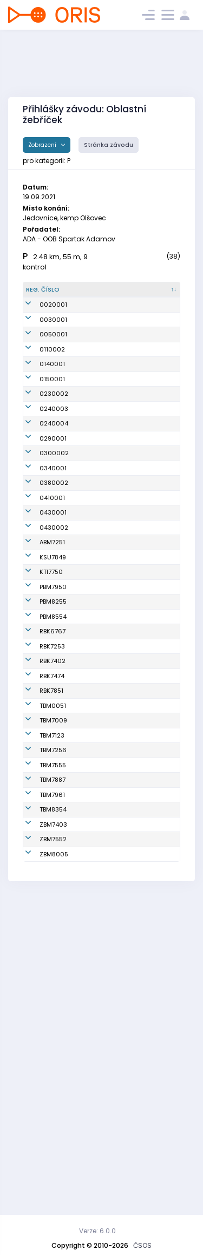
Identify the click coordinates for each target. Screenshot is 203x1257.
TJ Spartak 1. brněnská (145, 734)
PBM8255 (53, 757)
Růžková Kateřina (89, 781)
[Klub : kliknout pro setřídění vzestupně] (152, 294)
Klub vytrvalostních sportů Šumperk (150, 673)
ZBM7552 (53, 1137)
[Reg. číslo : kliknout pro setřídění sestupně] (48, 294)
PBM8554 (53, 781)
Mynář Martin (96, 1114)
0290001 (53, 505)
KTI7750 (51, 705)
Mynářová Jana (91, 1138)
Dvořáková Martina (92, 829)
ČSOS (142, 1245)
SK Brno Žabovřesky (144, 1114)
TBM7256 (53, 995)
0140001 (52, 395)
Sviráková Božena (91, 1043)
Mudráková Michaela (93, 1019)
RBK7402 (53, 852)
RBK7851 (51, 900)
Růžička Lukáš (97, 672)
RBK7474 (52, 876)
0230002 (54, 434)
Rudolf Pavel (94, 852)
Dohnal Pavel (95, 1161)
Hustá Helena (96, 1066)
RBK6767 (53, 805)
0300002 (54, 529)
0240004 (54, 481)
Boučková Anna (90, 924)
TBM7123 (52, 971)
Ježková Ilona (96, 995)
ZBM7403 (53, 1114)
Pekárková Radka (91, 805)
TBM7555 (53, 1019)
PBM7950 (53, 733)
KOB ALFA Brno (148, 644)
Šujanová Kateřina (90, 900)
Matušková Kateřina (92, 877)
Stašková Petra (90, 758)
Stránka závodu (108, 145)
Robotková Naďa (92, 734)
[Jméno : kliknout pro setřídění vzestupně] (99, 294)
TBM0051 (53, 924)
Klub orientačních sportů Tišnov (147, 705)
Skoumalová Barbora (95, 706)
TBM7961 (52, 1066)
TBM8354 (53, 1090)
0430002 (54, 621)
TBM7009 (53, 947)
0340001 (53, 548)
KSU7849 (53, 672)
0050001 (53, 352)
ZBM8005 (54, 1161)
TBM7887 (53, 1042)
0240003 (54, 458)
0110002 (52, 371)
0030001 (53, 333)
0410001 (52, 587)
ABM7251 (52, 644)
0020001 (53, 313)
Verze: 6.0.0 (97, 1230)
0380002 (54, 567)
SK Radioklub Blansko (147, 805)
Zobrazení (43, 145)
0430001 (53, 601)
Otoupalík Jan (97, 971)
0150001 (52, 414)
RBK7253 (52, 829)
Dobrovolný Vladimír (92, 948)
